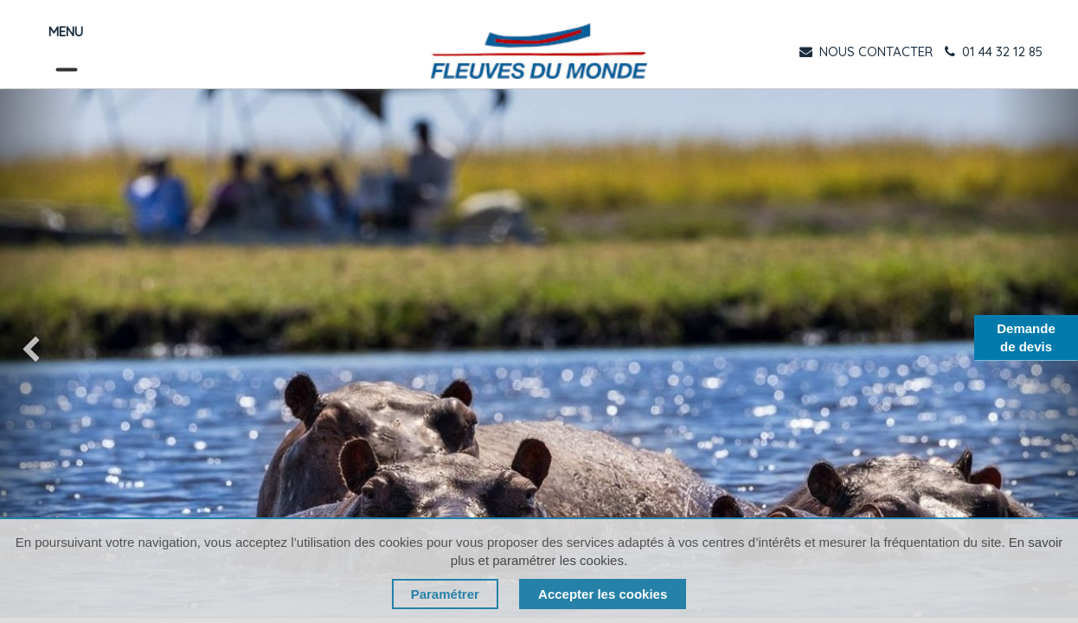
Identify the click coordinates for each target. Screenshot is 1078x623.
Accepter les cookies (602, 594)
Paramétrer (445, 594)
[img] (43, 353)
